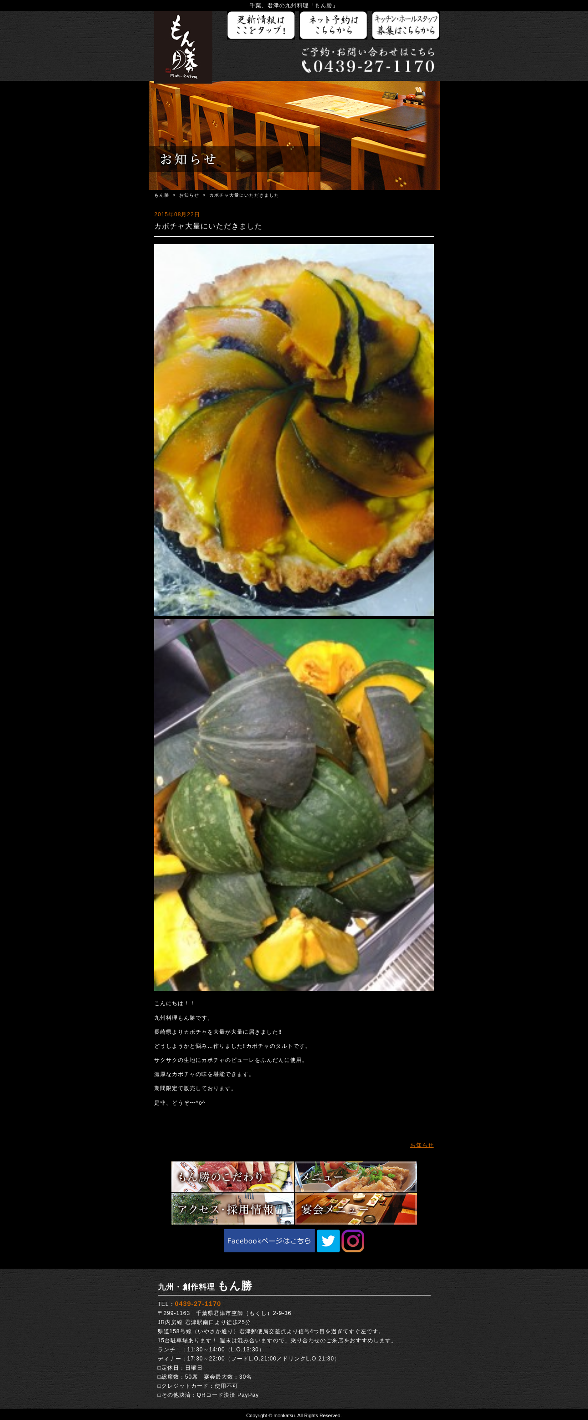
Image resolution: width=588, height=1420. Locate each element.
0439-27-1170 (198, 1303)
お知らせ (189, 195)
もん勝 (161, 195)
